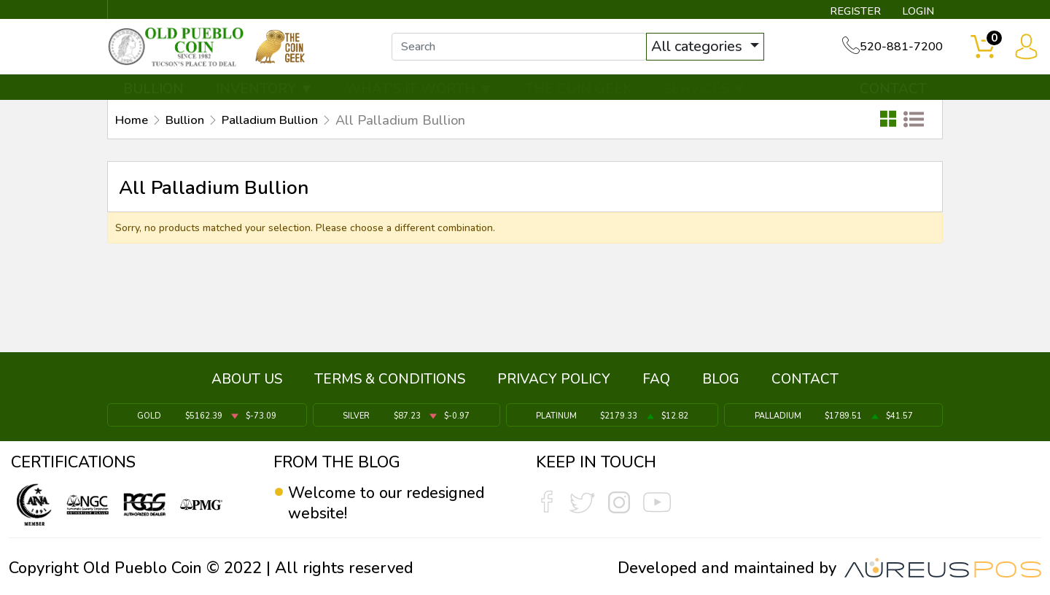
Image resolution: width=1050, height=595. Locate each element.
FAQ (656, 381)
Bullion (189, 124)
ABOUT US (246, 381)
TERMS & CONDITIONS (389, 381)
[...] (524, 49)
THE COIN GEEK (578, 92)
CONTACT (893, 92)
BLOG (720, 381)
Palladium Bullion (283, 124)
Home (133, 124)
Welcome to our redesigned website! (390, 503)
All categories (703, 49)
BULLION (153, 92)
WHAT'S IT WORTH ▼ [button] (419, 92)
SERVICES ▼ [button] (705, 92)
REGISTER (849, 11)
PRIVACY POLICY (553, 381)
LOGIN (914, 11)
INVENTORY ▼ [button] (265, 92)
